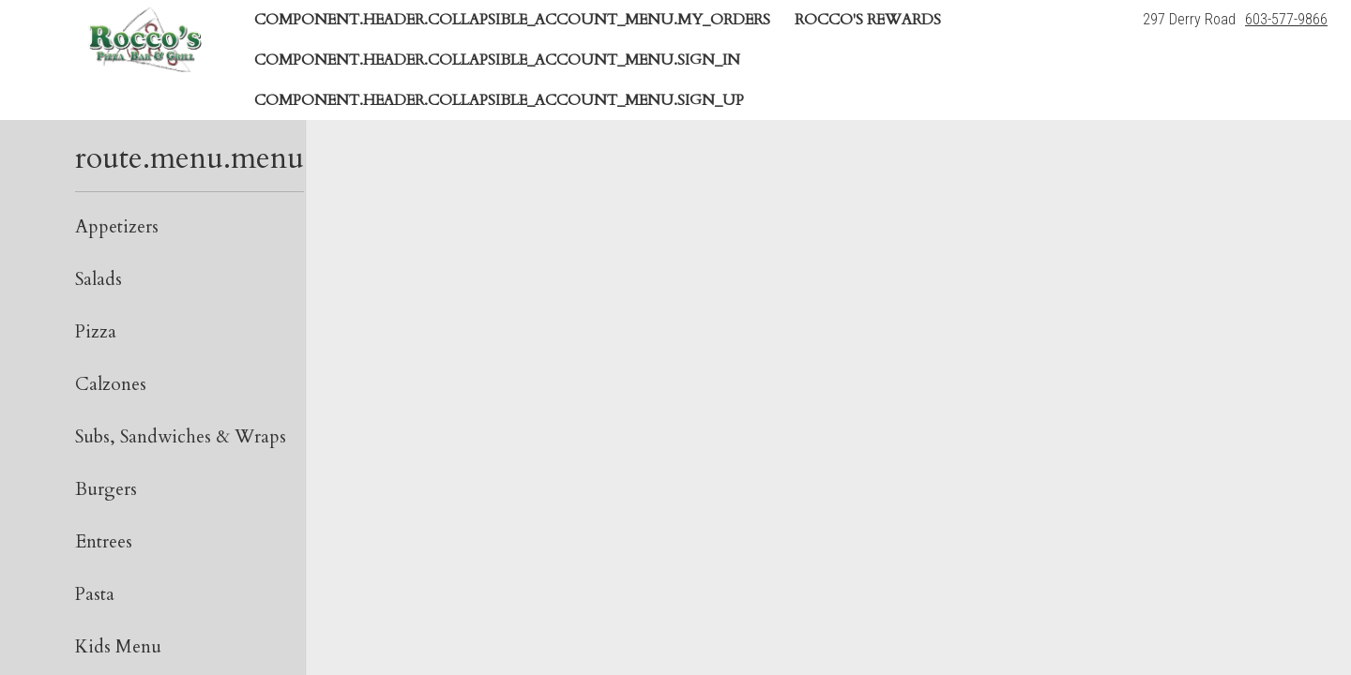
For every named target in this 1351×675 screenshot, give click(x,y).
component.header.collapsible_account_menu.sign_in (497, 60)
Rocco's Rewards (868, 19)
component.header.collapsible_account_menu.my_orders (512, 19)
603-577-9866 (1286, 19)
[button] (144, 39)
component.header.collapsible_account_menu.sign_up (499, 100)
